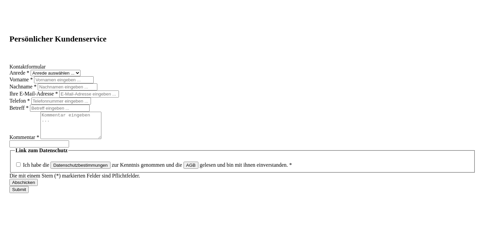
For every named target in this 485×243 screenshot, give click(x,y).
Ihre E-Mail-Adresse (34, 94)
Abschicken (23, 187)
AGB (191, 170)
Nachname (23, 86)
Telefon (20, 101)
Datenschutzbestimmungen (80, 170)
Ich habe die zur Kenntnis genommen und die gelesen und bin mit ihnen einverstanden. (157, 170)
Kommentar (24, 142)
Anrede (20, 73)
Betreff (19, 108)
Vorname (21, 79)
